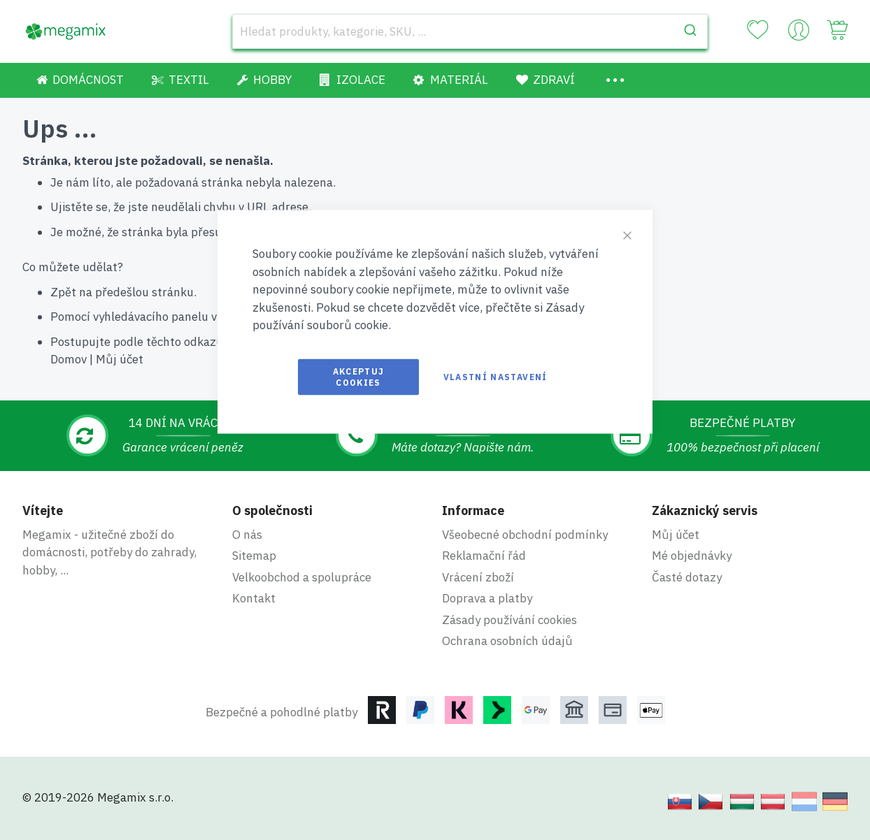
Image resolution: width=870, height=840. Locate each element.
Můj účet (119, 359)
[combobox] (470, 31)
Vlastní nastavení (495, 376)
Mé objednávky (692, 555)
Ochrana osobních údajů (507, 641)
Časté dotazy (687, 577)
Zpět (63, 292)
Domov (68, 359)
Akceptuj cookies (359, 376)
